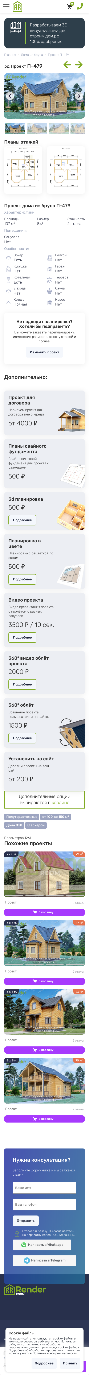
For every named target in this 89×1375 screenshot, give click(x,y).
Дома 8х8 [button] (14, 825)
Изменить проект (44, 352)
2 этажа (44, 902)
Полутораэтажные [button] (21, 817)
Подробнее (22, 520)
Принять (70, 1363)
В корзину (46, 912)
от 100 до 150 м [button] (55, 816)
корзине (60, 802)
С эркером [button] (36, 825)
